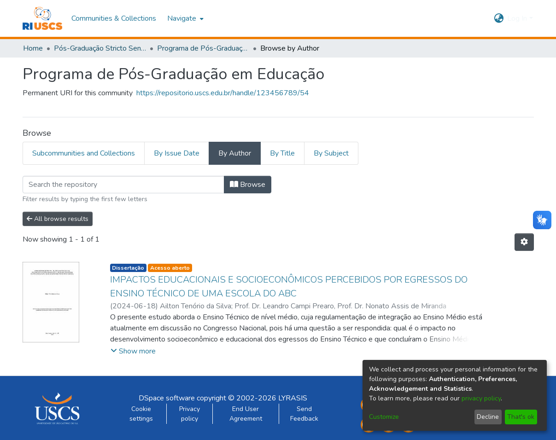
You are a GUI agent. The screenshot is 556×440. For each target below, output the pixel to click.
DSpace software (167, 398)
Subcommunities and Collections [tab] (83, 153)
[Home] (43, 18)
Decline (488, 416)
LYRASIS (292, 398)
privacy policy (481, 398)
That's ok (520, 416)
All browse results (57, 218)
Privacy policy (189, 414)
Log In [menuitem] (517, 18)
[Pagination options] (524, 242)
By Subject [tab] (331, 153)
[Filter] (123, 184)
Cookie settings (141, 414)
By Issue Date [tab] (176, 153)
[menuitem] (184, 18)
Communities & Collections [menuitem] (113, 18)
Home (33, 48)
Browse (247, 184)
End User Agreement (245, 414)
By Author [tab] (234, 153)
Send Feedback (304, 414)
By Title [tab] (282, 153)
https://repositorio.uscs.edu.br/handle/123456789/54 (222, 93)
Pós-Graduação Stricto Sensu (100, 48)
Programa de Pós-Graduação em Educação (203, 48)
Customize (384, 416)
